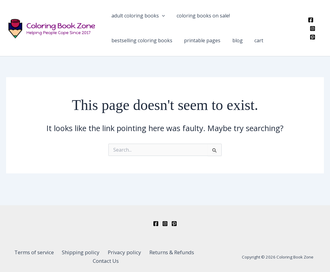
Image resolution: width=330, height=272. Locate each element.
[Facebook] (309, 29)
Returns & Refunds (152, 256)
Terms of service (23, 256)
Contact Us (193, 256)
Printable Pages (127, 49)
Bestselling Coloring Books (258, 18)
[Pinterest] (310, 38)
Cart (172, 49)
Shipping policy (67, 256)
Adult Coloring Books (135, 18)
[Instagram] (318, 29)
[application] (159, 18)
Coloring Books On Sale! (195, 18)
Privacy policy (108, 256)
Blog (156, 49)
